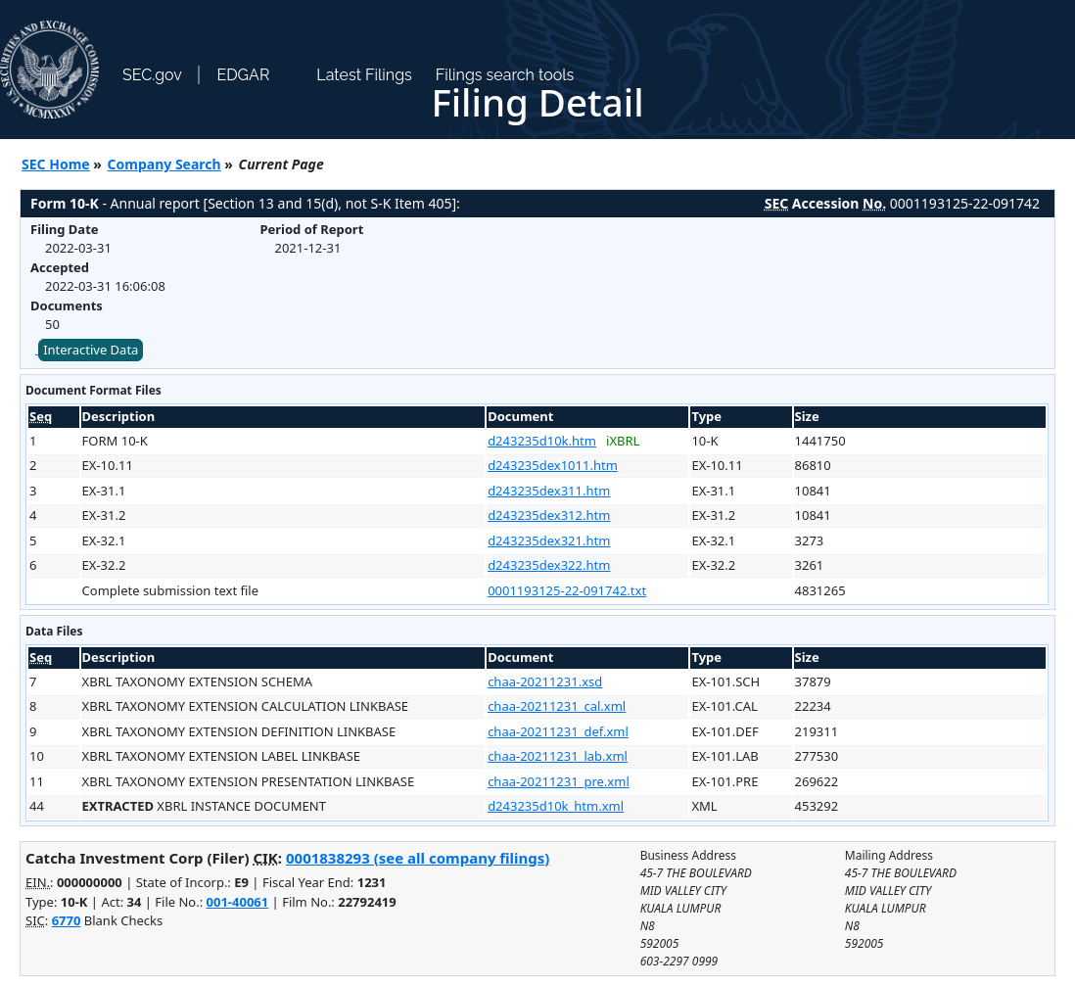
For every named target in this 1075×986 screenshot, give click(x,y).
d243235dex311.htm (549, 490)
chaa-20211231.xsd (545, 681)
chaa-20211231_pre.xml (559, 781)
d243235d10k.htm (542, 440)
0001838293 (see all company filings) (417, 858)
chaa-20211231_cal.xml (557, 706)
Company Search (164, 164)
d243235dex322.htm (549, 565)
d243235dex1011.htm (553, 465)
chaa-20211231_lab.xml (558, 756)
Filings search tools (505, 75)
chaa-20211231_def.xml (558, 731)
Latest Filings (363, 75)
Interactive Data (90, 349)
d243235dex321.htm (549, 540)
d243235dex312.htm (549, 515)
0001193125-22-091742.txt (567, 590)
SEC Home (56, 164)
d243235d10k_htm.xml (556, 806)
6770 (66, 920)
